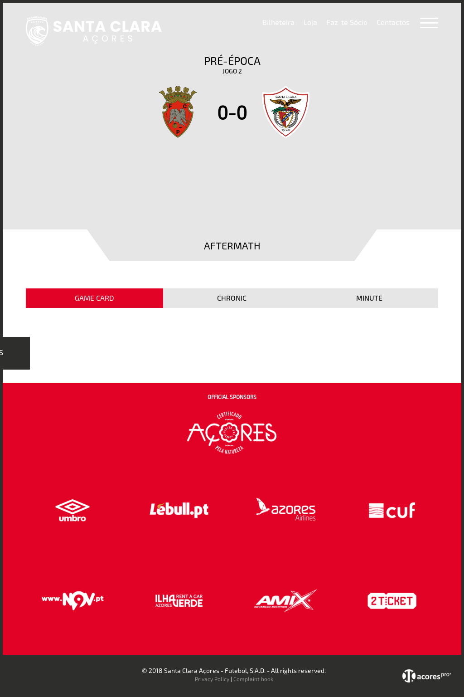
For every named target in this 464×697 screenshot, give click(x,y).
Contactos (393, 22)
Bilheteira (278, 22)
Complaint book (253, 679)
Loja (310, 22)
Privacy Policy (212, 679)
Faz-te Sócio (346, 22)
